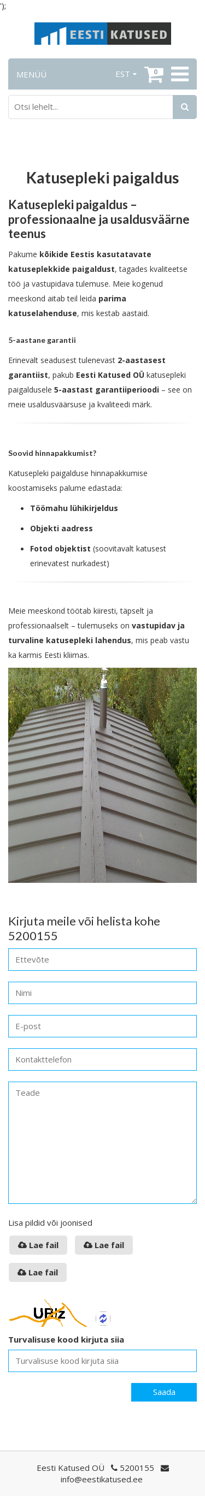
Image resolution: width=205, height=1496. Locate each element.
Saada (164, 1391)
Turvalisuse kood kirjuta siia (66, 1339)
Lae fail (38, 1244)
